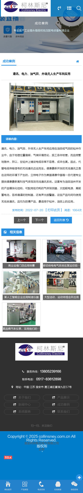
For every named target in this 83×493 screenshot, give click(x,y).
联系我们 (61, 412)
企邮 (41, 449)
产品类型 (24, 490)
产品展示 (61, 397)
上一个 (21, 220)
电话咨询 (41, 490)
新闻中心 (22, 404)
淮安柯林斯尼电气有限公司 (41, 443)
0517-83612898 (48, 379)
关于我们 (22, 397)
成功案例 (61, 404)
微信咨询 (74, 490)
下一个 (39, 220)
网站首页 (8, 490)
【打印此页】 (53, 210)
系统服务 (22, 412)
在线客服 (57, 490)
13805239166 (50, 371)
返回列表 (61, 220)
